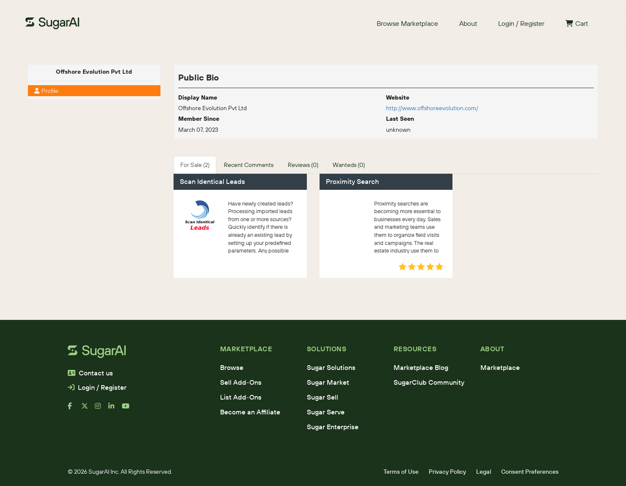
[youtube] (128, 409)
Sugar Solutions (331, 367)
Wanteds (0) (349, 165)
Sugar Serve (326, 412)
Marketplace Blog (421, 367)
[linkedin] (115, 409)
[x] (88, 409)
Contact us (90, 373)
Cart (576, 23)
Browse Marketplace (407, 23)
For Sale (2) (195, 165)
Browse (231, 367)
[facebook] (74, 409)
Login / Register (521, 23)
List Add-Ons (241, 397)
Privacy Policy (447, 471)
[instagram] (101, 409)
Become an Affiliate (250, 412)
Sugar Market (328, 382)
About (468, 23)
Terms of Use (401, 471)
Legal (483, 471)
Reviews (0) (303, 165)
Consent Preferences (530, 471)
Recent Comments (248, 165)
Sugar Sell (322, 397)
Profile (46, 90)
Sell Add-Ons (241, 382)
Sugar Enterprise (333, 426)
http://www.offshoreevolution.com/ (432, 108)
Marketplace (500, 367)
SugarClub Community (429, 382)
